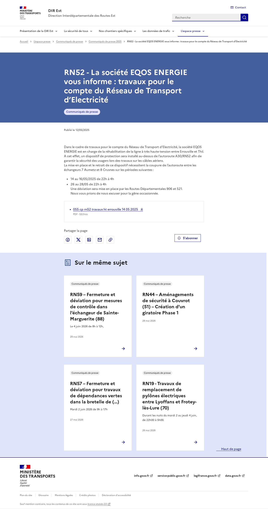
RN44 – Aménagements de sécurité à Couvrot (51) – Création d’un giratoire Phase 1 (168, 303)
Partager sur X (78, 240)
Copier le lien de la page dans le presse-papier (110, 240)
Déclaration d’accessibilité (116, 495)
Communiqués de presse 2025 (105, 41)
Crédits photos (87, 495)
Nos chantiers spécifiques (115, 31)
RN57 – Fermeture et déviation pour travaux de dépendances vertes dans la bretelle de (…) (96, 392)
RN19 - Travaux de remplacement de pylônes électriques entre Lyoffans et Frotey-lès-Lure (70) (169, 395)
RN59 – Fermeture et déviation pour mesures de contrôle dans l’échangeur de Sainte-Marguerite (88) (96, 306)
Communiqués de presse (69, 41)
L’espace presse (190, 31)
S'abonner (188, 238)
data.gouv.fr (233, 476)
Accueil (24, 41)
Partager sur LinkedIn (89, 240)
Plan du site (26, 495)
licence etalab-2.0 (97, 504)
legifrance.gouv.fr (205, 476)
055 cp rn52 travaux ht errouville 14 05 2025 (106, 209)
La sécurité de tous (76, 31)
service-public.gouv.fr (171, 476)
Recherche (244, 17)
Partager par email (100, 240)
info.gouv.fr (141, 476)
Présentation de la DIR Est (36, 31)
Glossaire (43, 495)
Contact (240, 8)
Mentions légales (64, 495)
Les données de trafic (156, 31)
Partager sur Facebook (68, 240)
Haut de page (230, 449)
